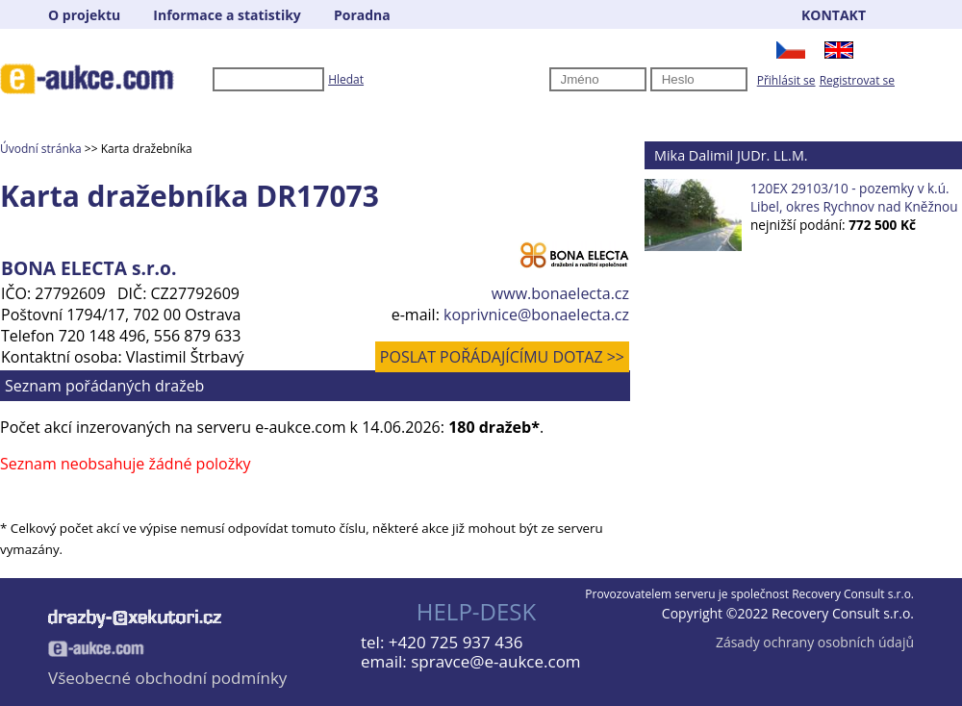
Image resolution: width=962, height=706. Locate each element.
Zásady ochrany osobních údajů (815, 642)
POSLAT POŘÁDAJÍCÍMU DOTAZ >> (502, 356)
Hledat (346, 79)
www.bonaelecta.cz (560, 293)
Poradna (362, 15)
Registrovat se (857, 80)
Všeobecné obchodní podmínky (167, 678)
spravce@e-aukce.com (495, 661)
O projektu (84, 15)
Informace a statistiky (226, 15)
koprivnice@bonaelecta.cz (536, 314)
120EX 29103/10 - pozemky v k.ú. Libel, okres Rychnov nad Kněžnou (854, 197)
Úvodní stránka (41, 148)
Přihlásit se (786, 80)
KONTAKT (833, 15)
